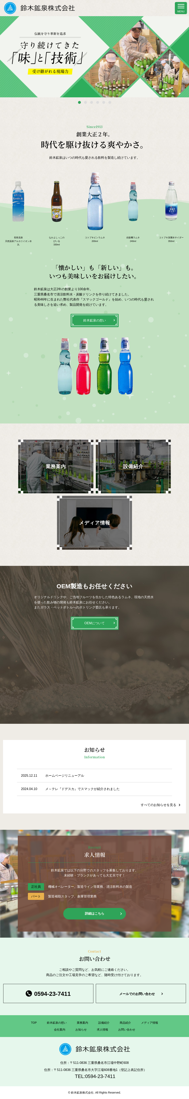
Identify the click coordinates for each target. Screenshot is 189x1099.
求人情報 (102, 1029)
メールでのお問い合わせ (137, 994)
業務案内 (82, 1022)
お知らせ (81, 1029)
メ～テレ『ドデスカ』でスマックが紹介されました (82, 789)
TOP (34, 1022)
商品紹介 (125, 1022)
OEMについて (94, 623)
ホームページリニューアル (64, 775)
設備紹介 (104, 1022)
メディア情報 (149, 1022)
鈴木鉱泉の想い (94, 320)
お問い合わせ (126, 1029)
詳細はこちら (94, 913)
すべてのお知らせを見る (158, 805)
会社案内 (59, 1029)
